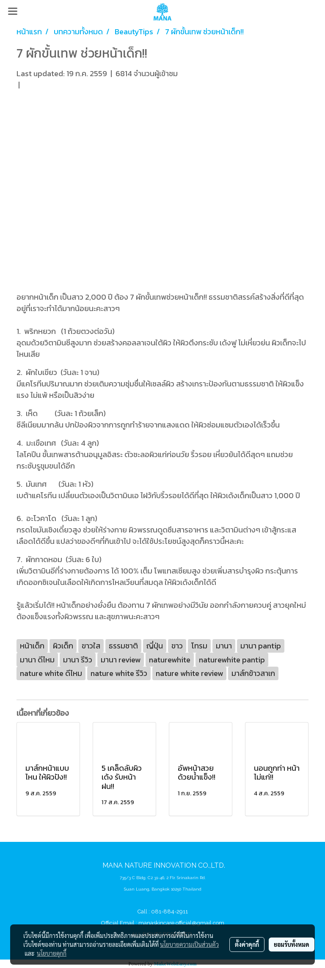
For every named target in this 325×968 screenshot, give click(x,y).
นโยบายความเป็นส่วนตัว (189, 944)
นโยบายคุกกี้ (51, 953)
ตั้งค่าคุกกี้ (247, 944)
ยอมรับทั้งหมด (291, 944)
